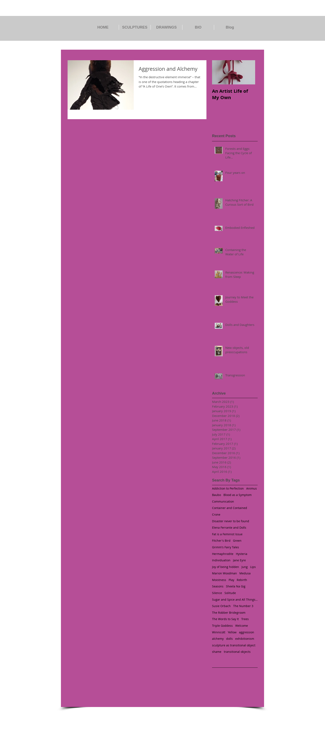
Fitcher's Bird (221, 541)
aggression (246, 632)
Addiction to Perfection (228, 488)
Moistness (219, 580)
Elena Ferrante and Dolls (229, 527)
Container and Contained (229, 508)
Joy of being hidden (225, 567)
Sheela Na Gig (235, 586)
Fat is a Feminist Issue (227, 534)
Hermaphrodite (222, 554)
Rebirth (242, 580)
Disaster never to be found (230, 521)
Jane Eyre (239, 560)
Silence (217, 593)
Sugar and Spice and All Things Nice (235, 599)
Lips (253, 567)
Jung (244, 567)
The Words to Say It (225, 619)
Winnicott (218, 632)
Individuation (221, 560)
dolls (229, 639)
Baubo (216, 495)
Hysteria (241, 554)
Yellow (232, 632)
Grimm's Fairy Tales (225, 547)
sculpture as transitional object (233, 645)
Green (237, 541)
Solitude (230, 593)
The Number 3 (243, 606)
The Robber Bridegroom (228, 613)
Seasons (217, 586)
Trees (245, 619)
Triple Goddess (222, 626)
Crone (216, 514)
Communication (223, 501)
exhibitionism (244, 639)
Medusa (245, 573)
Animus (251, 488)
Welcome (241, 626)
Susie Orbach (221, 606)
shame (216, 652)
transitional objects (237, 652)
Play (231, 580)
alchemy (218, 639)
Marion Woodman (224, 573)
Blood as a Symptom (237, 495)
